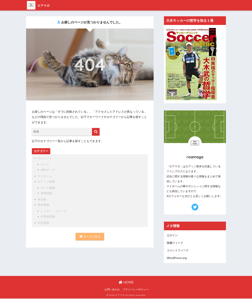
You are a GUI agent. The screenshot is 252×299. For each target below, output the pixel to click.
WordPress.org (177, 258)
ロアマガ (41, 5)
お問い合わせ (112, 289)
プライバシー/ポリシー (136, 289)
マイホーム (45, 175)
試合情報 (43, 222)
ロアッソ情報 (46, 181)
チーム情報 (48, 187)
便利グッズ (48, 169)
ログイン (172, 235)
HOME (126, 283)
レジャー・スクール (54, 210)
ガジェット (45, 158)
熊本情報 (43, 204)
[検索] (96, 132)
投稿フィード (175, 243)
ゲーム (45, 164)
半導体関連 (48, 215)
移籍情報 (46, 192)
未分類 (42, 199)
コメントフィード (178, 250)
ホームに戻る (90, 235)
